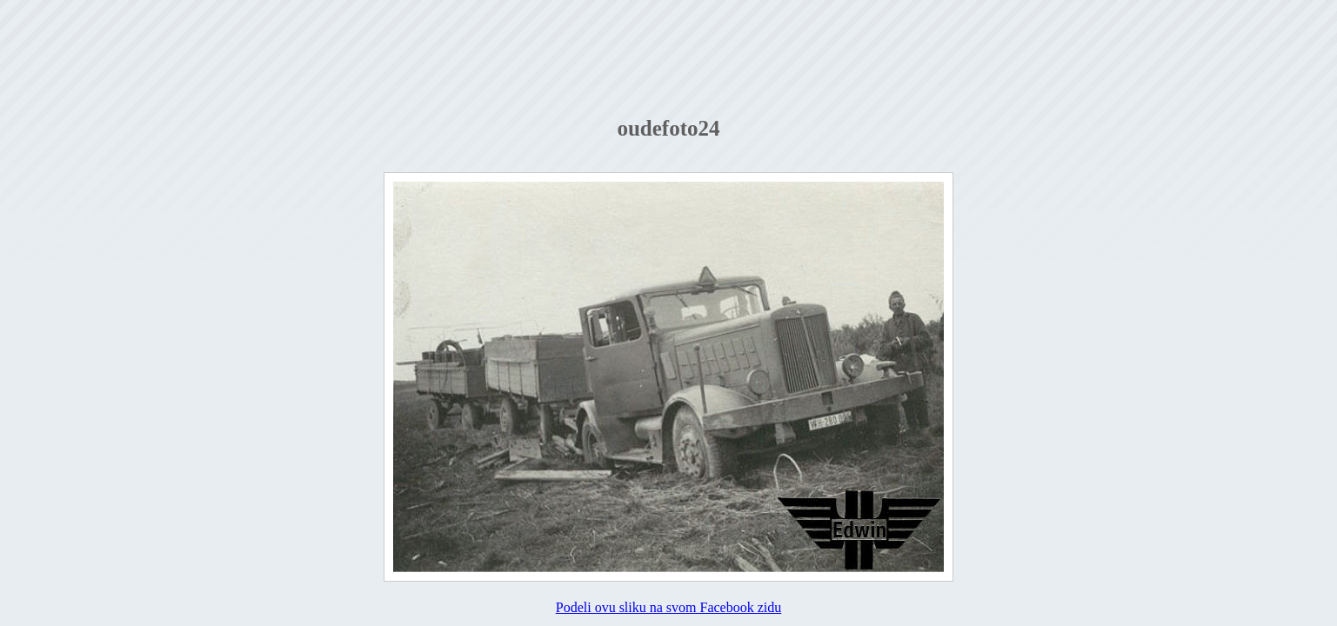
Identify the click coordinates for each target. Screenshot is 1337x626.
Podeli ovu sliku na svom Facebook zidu (669, 607)
